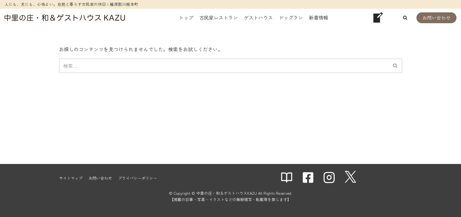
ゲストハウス (258, 17)
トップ (186, 17)
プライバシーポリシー (137, 178)
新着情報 (318, 17)
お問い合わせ (436, 17)
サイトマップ (71, 178)
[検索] (224, 65)
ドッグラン (291, 17)
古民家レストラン (218, 17)
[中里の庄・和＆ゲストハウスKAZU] (65, 17)
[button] (405, 17)
